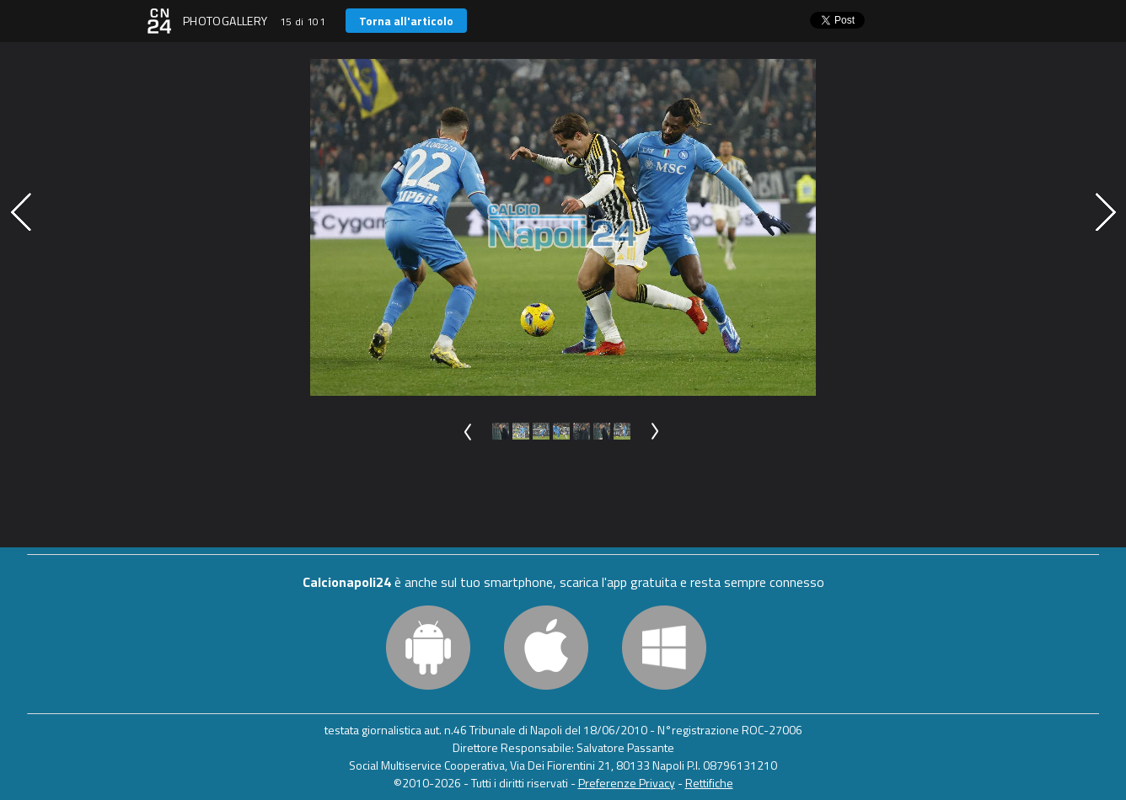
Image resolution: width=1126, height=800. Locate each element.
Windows (664, 647)
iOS (546, 647)
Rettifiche (709, 783)
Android (428, 647)
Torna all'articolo (406, 20)
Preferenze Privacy (626, 783)
